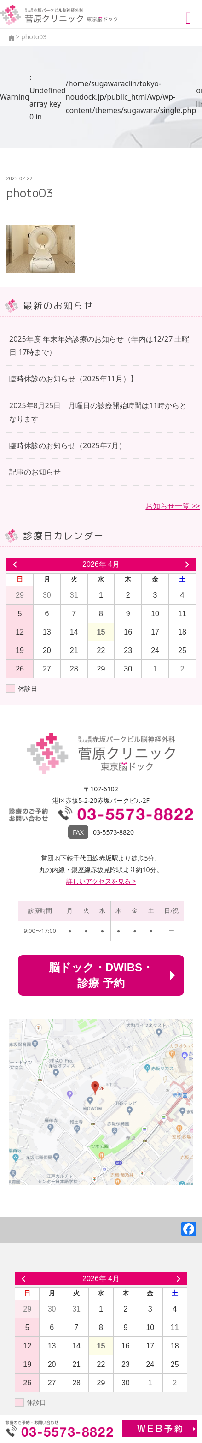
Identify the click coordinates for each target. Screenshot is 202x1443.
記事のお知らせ (35, 472)
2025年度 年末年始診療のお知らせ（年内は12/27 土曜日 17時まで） (99, 345)
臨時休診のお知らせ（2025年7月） (67, 445)
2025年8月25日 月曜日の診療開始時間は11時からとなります (98, 412)
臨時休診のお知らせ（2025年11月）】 (73, 379)
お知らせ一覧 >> (172, 506)
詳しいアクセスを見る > (101, 881)
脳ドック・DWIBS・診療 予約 (101, 975)
